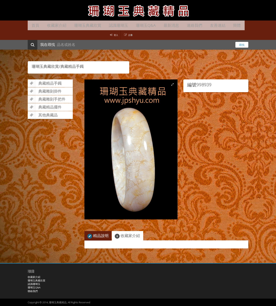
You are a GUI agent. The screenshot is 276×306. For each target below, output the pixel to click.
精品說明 (98, 236)
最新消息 (161, 25)
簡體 (221, 25)
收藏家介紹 (53, 25)
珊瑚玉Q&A (137, 25)
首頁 (34, 25)
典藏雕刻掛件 (45, 91)
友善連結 (203, 25)
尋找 (241, 44)
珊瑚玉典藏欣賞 (82, 25)
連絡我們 (182, 25)
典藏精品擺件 (45, 107)
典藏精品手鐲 (45, 83)
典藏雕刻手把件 (46, 99)
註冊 (130, 35)
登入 (116, 35)
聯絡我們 (33, 291)
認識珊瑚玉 (112, 25)
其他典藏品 (43, 115)
